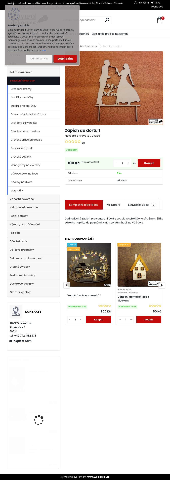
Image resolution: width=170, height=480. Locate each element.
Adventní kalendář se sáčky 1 (41, 451)
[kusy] (122, 163)
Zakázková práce (21, 72)
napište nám (22, 341)
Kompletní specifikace (83, 205)
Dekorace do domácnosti (26, 258)
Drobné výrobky (20, 266)
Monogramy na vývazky (25, 165)
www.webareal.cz (98, 477)
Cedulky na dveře (22, 182)
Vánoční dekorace (22, 199)
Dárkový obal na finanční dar (28, 114)
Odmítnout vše (39, 58)
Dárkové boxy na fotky (25, 173)
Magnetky (17, 190)
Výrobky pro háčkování (25, 224)
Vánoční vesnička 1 (39, 412)
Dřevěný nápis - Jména (25, 131)
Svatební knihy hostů (24, 123)
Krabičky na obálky (22, 97)
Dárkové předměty (22, 250)
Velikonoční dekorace (24, 207)
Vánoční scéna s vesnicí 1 (84, 295)
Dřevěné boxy (18, 241)
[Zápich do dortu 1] (114, 88)
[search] (107, 20)
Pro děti (15, 233)
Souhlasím (65, 59)
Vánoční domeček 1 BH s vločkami (133, 298)
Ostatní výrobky (20, 292)
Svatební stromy (21, 89)
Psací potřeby (19, 216)
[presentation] (66, 285)
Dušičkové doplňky (22, 283)
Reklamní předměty (22, 275)
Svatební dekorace (22, 80)
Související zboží (142, 205)
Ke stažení (113, 205)
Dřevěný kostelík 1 (38, 370)
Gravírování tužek (21, 148)
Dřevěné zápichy (21, 156)
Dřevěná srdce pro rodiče (26, 139)
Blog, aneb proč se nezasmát (110, 34)
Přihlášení (143, 2)
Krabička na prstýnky (23, 106)
